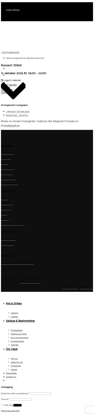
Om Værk (12, 349)
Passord (5, 399)
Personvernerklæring (70, 288)
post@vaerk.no (12, 126)
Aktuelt (4, 214)
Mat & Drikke (14, 303)
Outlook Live (7, 92)
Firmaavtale (6, 209)
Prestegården (7, 173)
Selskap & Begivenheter (20, 321)
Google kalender (9, 85)
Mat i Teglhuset (8, 168)
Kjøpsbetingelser (86, 288)
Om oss (4, 199)
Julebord (14, 313)
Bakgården (5, 158)
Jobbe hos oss (7, 204)
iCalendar (5, 87)
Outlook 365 (7, 90)
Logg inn (17, 405)
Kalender (5, 219)
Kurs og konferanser (20, 338)
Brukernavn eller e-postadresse (15, 393)
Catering (4, 163)
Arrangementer (7, 153)
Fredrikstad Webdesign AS (29, 282)
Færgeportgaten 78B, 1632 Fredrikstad (17, 263)
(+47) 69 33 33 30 (8, 239)
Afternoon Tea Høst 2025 (17, 111)
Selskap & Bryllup (8, 179)
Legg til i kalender (12, 80)
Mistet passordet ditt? (10, 411)
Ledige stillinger (13, 10)
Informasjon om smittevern (13, 224)
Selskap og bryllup (19, 334)
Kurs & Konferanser (9, 184)
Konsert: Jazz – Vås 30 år (17, 115)
